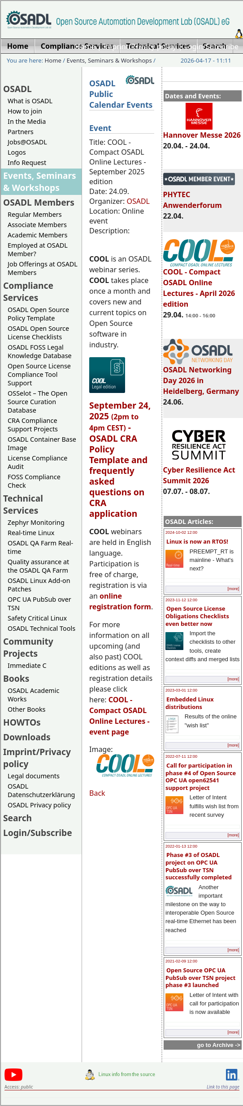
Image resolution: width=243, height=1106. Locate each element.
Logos (17, 152)
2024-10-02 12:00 (181, 532)
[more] (233, 589)
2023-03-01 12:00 (181, 690)
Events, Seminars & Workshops (109, 60)
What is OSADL (30, 101)
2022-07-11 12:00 (181, 756)
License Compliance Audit (37, 462)
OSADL (17, 89)
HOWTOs (22, 722)
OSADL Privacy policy (39, 805)
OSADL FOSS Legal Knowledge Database (40, 351)
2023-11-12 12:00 (181, 600)
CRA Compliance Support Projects (33, 424)
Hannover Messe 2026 (202, 131)
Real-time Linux (31, 532)
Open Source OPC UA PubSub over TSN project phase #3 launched (200, 977)
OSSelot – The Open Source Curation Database (37, 401)
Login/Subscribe (211, 46)
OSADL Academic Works (33, 694)
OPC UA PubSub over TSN (39, 603)
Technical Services (23, 504)
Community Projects (28, 647)
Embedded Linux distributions (189, 703)
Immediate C (27, 665)
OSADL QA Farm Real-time (40, 547)
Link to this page (223, 1087)
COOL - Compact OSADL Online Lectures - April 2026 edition (199, 284)
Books (16, 678)
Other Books (26, 709)
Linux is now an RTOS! (197, 541)
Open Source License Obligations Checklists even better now (197, 615)
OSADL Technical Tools (41, 628)
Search (17, 818)
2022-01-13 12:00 (181, 846)
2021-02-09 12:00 (181, 961)
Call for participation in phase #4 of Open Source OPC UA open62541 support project (200, 776)
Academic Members (37, 235)
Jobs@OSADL (27, 142)
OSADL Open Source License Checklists (38, 332)
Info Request (27, 162)
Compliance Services (28, 291)
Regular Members (35, 214)
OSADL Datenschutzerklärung (41, 790)
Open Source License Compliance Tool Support (39, 374)
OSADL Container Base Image (42, 443)
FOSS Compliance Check (34, 481)
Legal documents (34, 776)
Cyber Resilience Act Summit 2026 (199, 471)
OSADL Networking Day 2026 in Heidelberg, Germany (201, 376)
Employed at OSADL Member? (38, 249)
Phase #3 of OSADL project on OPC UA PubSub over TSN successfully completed (198, 866)
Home (85, 46)
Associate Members (37, 224)
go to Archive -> (218, 1045)
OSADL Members (38, 202)
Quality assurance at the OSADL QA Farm (38, 565)
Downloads (27, 737)
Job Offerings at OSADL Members (43, 268)
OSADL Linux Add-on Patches (39, 584)
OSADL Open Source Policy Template (38, 313)
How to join (25, 111)
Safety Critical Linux (37, 618)
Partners (21, 131)
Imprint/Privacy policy (140, 46)
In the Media (27, 121)
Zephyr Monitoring (36, 522)
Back (97, 793)
